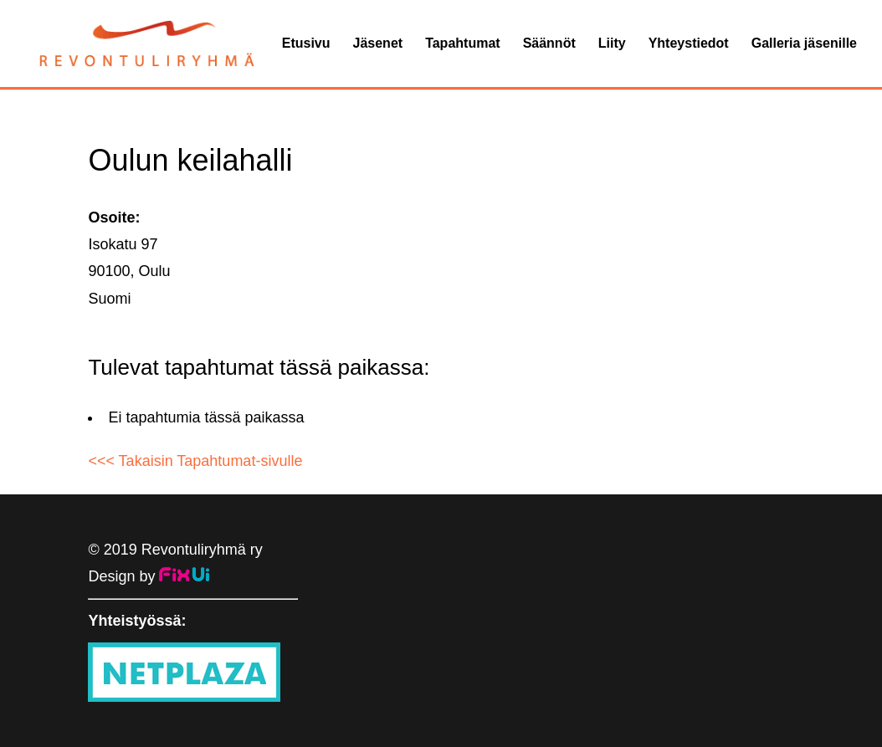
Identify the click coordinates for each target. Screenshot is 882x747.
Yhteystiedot (689, 44)
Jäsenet (378, 44)
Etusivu (306, 44)
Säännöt (549, 44)
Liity (612, 44)
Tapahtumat (462, 44)
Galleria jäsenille (804, 44)
